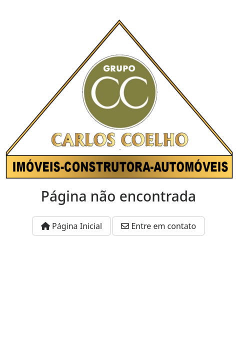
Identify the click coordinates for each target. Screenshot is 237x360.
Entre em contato (158, 226)
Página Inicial (71, 226)
